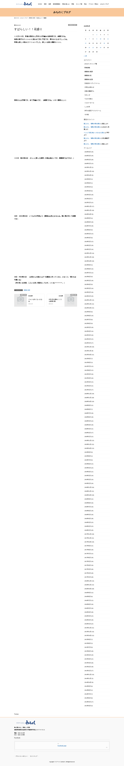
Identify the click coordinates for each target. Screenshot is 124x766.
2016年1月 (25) (88, 624)
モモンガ (87, 95)
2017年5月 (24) (88, 561)
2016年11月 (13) (89, 585)
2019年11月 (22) (89, 444)
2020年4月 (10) (88, 425)
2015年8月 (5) (88, 643)
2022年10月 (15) (89, 308)
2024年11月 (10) (89, 210)
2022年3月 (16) (88, 335)
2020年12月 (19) (89, 393)
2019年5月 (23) (88, 468)
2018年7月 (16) (88, 506)
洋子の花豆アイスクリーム (92, 110)
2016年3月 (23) (88, 616)
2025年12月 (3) (88, 167)
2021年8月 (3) (88, 362)
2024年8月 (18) (88, 222)
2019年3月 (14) (88, 475)
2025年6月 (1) (88, 183)
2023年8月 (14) (88, 269)
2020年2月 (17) (88, 432)
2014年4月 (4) (88, 705)
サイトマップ (33, 756)
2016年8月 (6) (88, 596)
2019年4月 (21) (88, 471)
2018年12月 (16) (89, 487)
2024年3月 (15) (88, 241)
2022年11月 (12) (89, 304)
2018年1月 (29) (88, 530)
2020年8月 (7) (88, 409)
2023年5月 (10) (88, 280)
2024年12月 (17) (89, 206)
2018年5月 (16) (88, 514)
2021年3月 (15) (88, 382)
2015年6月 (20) (88, 651)
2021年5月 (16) (88, 374)
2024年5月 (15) (88, 233)
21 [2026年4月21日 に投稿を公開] (89, 47)
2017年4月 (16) (88, 565)
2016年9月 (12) (88, 592)
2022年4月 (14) (88, 331)
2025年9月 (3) (88, 179)
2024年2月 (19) (88, 245)
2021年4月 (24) (88, 378)
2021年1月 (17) (88, 390)
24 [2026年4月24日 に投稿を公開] (100, 47)
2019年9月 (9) (88, 452)
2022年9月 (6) (88, 311)
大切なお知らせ (89, 87)
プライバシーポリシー (22, 756)
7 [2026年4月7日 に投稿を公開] (89, 39)
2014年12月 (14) (89, 674)
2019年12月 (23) (89, 440)
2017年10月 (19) (89, 542)
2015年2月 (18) (88, 666)
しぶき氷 (87, 106)
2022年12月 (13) (89, 300)
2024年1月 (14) (88, 249)
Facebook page (62, 745)
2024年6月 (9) (88, 230)
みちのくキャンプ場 (90, 64)
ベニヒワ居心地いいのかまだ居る (94, 132)
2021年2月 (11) (88, 386)
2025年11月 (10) (89, 171)
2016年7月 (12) (88, 600)
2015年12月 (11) (89, 627)
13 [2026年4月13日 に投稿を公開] (85, 43)
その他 (86, 114)
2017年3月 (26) (88, 569)
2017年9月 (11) (88, 546)
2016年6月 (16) (88, 604)
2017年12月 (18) (89, 534)
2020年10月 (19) (89, 401)
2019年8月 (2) (88, 456)
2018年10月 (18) (89, 495)
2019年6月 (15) (88, 464)
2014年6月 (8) (88, 698)
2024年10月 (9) (88, 214)
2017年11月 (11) (89, 538)
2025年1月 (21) (88, 202)
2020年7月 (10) (88, 413)
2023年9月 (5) (88, 265)
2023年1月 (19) (88, 296)
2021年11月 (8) (88, 351)
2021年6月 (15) (88, 370)
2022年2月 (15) (88, 339)
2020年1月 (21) (88, 436)
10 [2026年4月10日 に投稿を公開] (100, 39)
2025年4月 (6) (88, 191)
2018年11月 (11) (89, 491)
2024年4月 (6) (88, 237)
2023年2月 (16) (88, 292)
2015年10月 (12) (89, 635)
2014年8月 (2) (88, 690)
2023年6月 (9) (88, 276)
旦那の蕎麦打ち (89, 91)
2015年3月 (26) (88, 663)
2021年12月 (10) (89, 347)
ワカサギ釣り (88, 99)
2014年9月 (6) (88, 686)
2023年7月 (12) (88, 272)
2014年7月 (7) (88, 694)
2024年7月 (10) (88, 226)
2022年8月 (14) (88, 315)
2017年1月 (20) (88, 577)
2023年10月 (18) (89, 261)
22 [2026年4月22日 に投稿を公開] (93, 47)
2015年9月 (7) (88, 639)
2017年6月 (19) (88, 557)
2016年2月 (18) (88, 620)
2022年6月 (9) (88, 323)
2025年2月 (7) (88, 198)
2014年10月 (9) (88, 682)
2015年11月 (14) (89, 631)
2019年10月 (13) (89, 448)
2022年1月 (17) (88, 343)
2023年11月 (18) (89, 257)
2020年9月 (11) (88, 405)
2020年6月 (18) (88, 417)
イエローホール (89, 103)
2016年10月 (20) (89, 588)
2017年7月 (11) (88, 553)
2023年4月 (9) (88, 284)
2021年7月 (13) (88, 366)
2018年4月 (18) (88, 518)
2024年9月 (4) (88, 218)
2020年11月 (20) (89, 397)
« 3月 (85, 56)
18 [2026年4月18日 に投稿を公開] (104, 43)
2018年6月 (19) (88, 510)
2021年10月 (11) (89, 354)
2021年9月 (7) (88, 358)
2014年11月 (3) (88, 678)
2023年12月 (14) (89, 253)
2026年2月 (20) (88, 159)
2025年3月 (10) (88, 194)
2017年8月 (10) (88, 549)
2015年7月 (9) (88, 647)
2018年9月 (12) (88, 499)
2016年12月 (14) (89, 581)
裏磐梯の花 (87, 75)
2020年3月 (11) (88, 429)
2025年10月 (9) (88, 175)
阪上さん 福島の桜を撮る (92, 123)
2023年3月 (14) (88, 288)
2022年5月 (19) (88, 327)
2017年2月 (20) (88, 573)
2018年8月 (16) (88, 503)
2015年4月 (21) (88, 659)
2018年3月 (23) (88, 522)
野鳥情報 (87, 67)
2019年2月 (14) (88, 479)
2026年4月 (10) (88, 152)
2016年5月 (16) (88, 608)
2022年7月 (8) (88, 319)
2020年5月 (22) (88, 421)
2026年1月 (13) (88, 163)
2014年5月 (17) (88, 702)
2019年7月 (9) (88, 460)
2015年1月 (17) (88, 670)
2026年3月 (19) (88, 155)
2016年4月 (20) (88, 612)
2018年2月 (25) (88, 526)
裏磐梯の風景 (72, 25)
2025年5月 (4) (88, 187)
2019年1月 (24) (88, 483)
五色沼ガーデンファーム (92, 83)
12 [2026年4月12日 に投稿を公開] (107, 39)
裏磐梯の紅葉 (88, 79)
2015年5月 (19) (88, 655)
